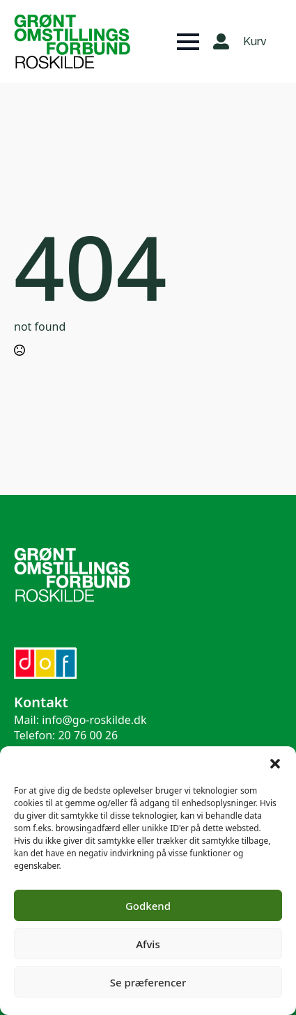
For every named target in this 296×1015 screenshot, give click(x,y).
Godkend (148, 906)
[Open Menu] (188, 42)
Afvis (147, 944)
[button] (275, 764)
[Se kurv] (255, 42)
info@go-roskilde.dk (94, 719)
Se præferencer (148, 982)
